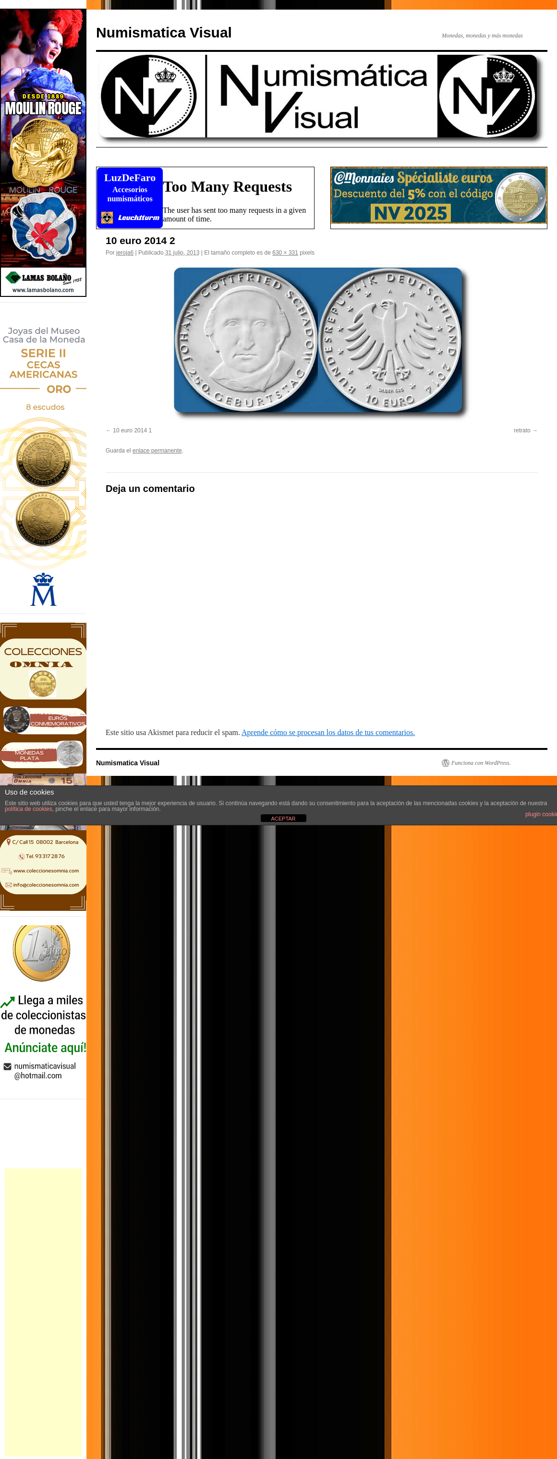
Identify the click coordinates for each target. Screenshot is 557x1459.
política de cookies (28, 809)
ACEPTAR (283, 818)
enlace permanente (157, 450)
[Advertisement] (43, 1312)
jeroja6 (124, 252)
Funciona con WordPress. (481, 763)
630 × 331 (285, 252)
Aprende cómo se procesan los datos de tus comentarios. (328, 732)
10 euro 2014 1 (132, 430)
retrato (522, 430)
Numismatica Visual (164, 32)
